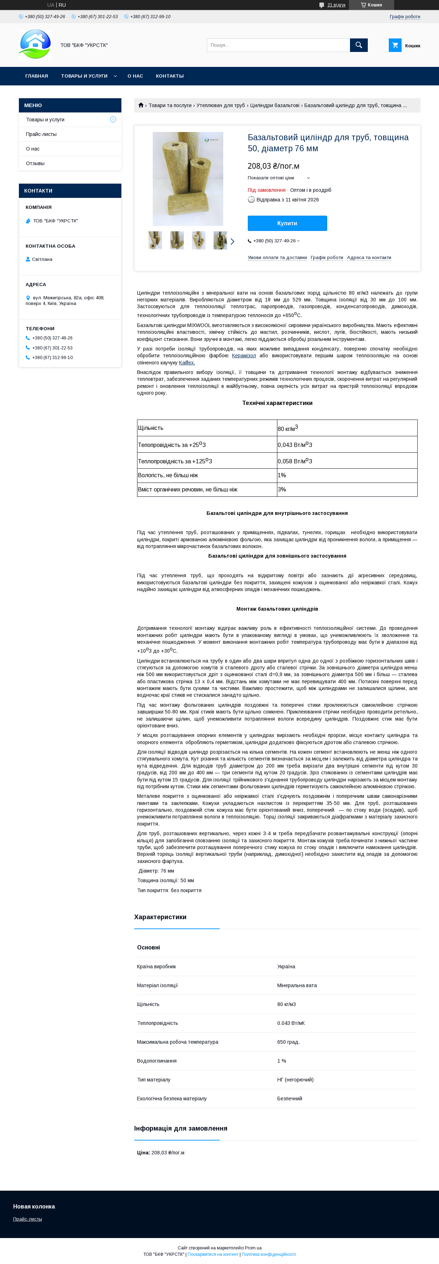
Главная (36, 76)
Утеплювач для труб (221, 105)
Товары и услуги (84, 76)
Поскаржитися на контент (213, 1254)
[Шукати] (359, 45)
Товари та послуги (170, 105)
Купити (287, 223)
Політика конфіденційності (269, 1254)
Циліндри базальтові (274, 105)
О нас (135, 76)
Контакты (170, 76)
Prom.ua (253, 1247)
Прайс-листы (41, 134)
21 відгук (336, 4)
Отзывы (35, 163)
